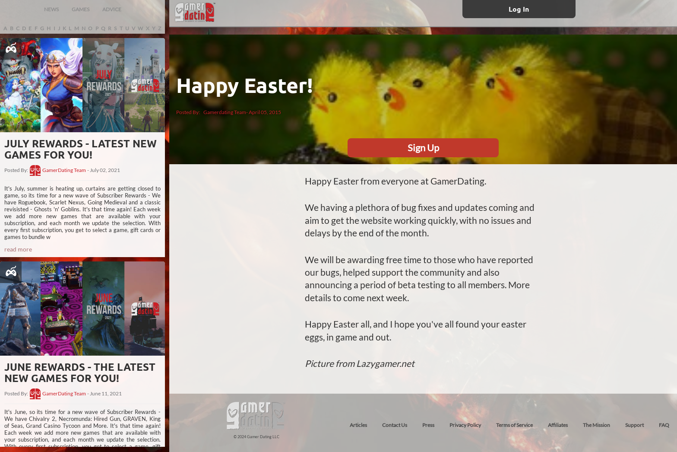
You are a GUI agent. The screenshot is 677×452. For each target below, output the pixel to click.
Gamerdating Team (224, 112)
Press (428, 425)
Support (634, 425)
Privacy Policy (465, 425)
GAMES (80, 9)
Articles (358, 425)
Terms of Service (514, 425)
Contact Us (394, 425)
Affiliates (558, 425)
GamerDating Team (64, 170)
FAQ (664, 425)
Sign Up (423, 147)
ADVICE (111, 9)
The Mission (596, 425)
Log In (519, 8)
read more (18, 249)
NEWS (51, 9)
